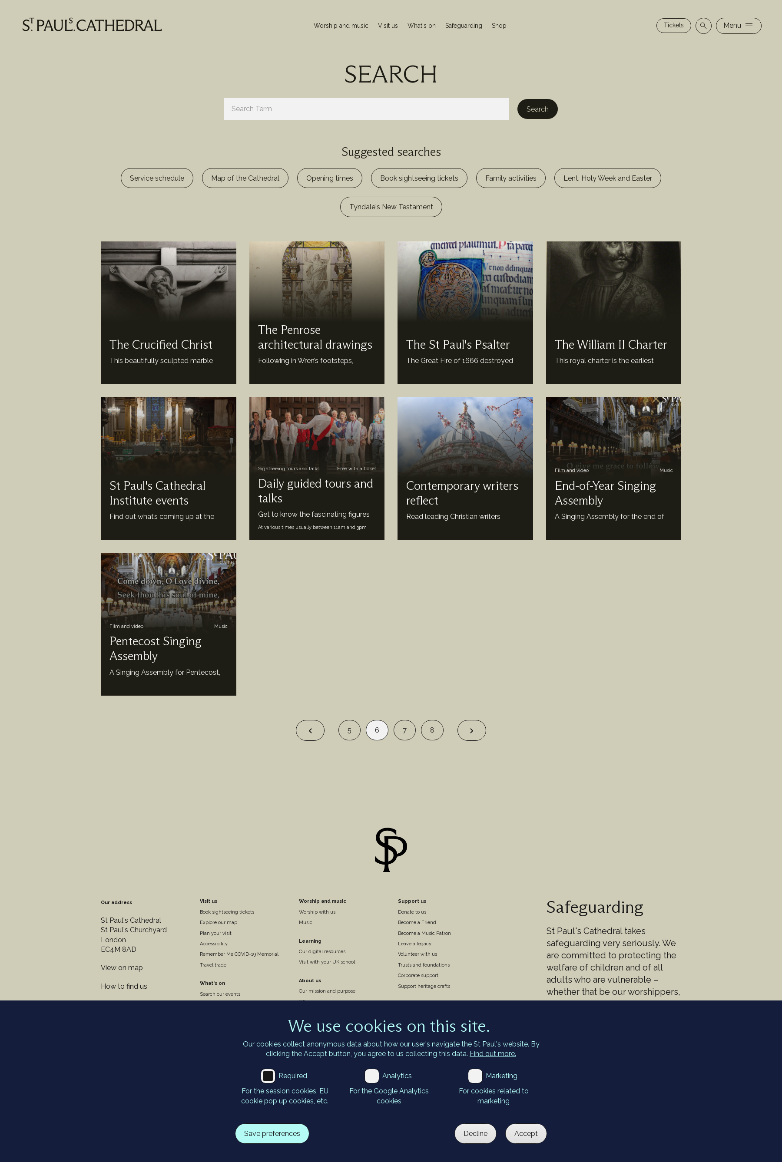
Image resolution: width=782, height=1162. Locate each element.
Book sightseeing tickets (419, 178)
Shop (499, 25)
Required (292, 1076)
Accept (526, 1133)
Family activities (511, 178)
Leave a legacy (414, 944)
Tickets (674, 25)
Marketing (501, 1076)
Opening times (329, 178)
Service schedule (157, 178)
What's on (422, 25)
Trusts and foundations (424, 965)
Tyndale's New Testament (391, 207)
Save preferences (272, 1133)
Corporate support (418, 975)
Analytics (397, 1076)
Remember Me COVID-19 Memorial (239, 954)
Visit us (388, 25)
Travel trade (213, 965)
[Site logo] (391, 851)
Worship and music (341, 25)
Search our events (220, 994)
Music (305, 922)
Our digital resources (322, 951)
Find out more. (493, 1054)
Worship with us (317, 912)
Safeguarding (463, 25)
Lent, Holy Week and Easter (607, 178)
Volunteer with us (417, 954)
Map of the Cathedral (245, 178)
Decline (475, 1133)
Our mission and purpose (327, 991)
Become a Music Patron (424, 933)
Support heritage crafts (424, 986)
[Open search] (704, 26)
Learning (310, 941)
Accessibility (214, 944)
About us (310, 981)
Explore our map (218, 922)
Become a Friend (417, 922)
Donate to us (412, 912)
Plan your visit (216, 933)
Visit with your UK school (327, 962)
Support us (412, 901)
